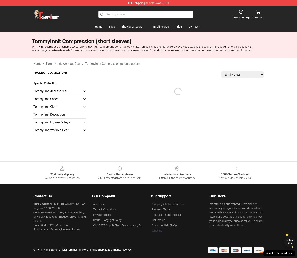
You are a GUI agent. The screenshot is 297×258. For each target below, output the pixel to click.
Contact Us (158, 220)
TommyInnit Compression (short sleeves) (112, 63)
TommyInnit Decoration (49, 114)
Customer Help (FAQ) (164, 225)
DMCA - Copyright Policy (107, 220)
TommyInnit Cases (45, 99)
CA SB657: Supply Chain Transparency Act (118, 225)
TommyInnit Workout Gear (63, 63)
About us (98, 204)
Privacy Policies (102, 214)
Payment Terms (161, 209)
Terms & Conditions (104, 209)
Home (37, 63)
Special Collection (45, 83)
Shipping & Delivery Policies (168, 204)
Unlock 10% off (290, 241)
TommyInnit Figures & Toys (51, 122)
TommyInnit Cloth (45, 107)
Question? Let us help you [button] (279, 253)
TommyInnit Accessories (49, 91)
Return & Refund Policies (166, 214)
